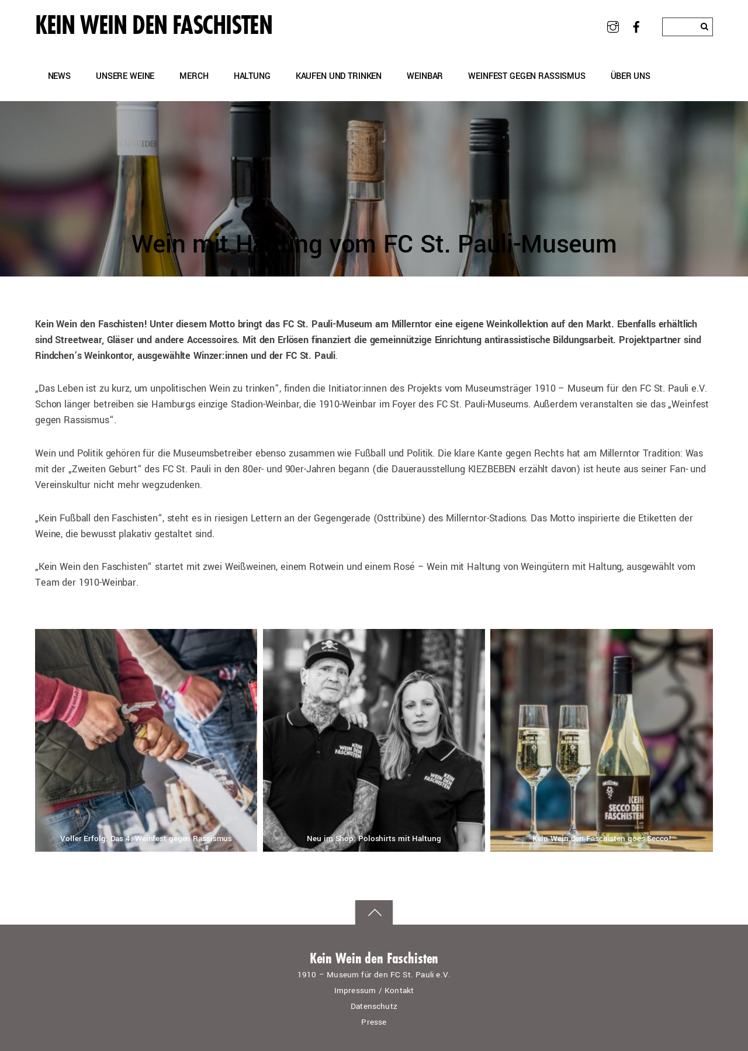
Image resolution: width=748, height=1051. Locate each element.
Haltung (252, 76)
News (59, 76)
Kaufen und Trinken (339, 76)
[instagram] (612, 26)
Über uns (630, 76)
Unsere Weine (125, 76)
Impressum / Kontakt (374, 990)
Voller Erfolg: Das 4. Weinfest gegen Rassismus (146, 838)
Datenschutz (374, 1006)
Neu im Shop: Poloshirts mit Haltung (374, 838)
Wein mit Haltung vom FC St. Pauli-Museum (374, 244)
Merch (193, 76)
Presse (373, 1022)
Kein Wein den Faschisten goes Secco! (601, 838)
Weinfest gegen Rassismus (527, 76)
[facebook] (636, 26)
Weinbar (425, 76)
